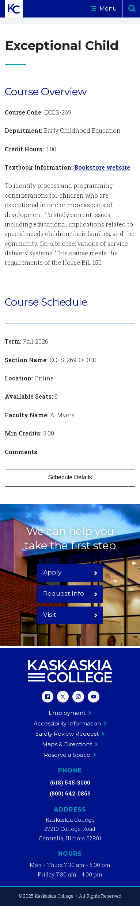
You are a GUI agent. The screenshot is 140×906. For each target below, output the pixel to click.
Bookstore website (102, 167)
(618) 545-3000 (70, 782)
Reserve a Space (70, 754)
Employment (70, 712)
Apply (70, 572)
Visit (70, 614)
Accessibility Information (70, 723)
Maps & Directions (70, 744)
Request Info (70, 593)
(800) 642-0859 (70, 793)
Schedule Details (70, 477)
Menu (103, 8)
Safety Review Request (70, 733)
